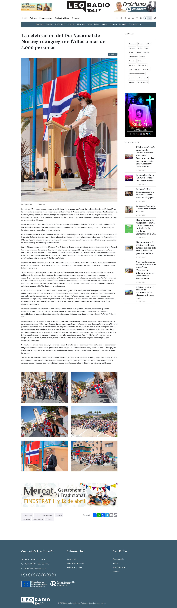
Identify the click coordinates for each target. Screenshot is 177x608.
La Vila (140, 48)
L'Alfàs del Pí (60, 24)
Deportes (132, 61)
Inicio (24, 18)
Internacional (48, 515)
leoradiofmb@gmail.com (35, 568)
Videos (131, 78)
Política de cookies (74, 567)
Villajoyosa (81, 24)
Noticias (41, 204)
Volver (112, 54)
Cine (130, 69)
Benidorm (39, 24)
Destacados (27, 515)
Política (142, 57)
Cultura (59, 515)
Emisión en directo (120, 567)
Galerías (116, 572)
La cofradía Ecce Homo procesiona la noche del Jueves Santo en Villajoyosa (145, 193)
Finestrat (49, 24)
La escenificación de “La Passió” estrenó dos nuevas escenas (145, 178)
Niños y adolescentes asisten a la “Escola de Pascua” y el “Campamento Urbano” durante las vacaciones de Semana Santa (146, 270)
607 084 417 (43, 564)
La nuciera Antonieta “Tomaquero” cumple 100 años (146, 209)
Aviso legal (71, 559)
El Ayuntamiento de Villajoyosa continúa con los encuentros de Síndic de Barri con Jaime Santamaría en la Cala (146, 227)
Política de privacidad (75, 563)
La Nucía (71, 24)
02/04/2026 (141, 215)
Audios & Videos (62, 18)
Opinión (33, 18)
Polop (96, 24)
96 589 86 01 (30, 564)
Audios (139, 78)
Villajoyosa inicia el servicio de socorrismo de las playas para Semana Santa (145, 292)
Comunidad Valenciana (137, 74)
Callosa (104, 24)
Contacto (76, 18)
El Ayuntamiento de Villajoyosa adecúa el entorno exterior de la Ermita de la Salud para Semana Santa (146, 248)
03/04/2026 (141, 170)
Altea (90, 24)
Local (146, 78)
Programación (45, 18)
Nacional (146, 52)
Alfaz (37, 515)
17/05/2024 (26, 204)
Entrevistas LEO (135, 24)
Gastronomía (38, 519)
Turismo (49, 519)
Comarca (113, 24)
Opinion (131, 82)
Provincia (122, 24)
